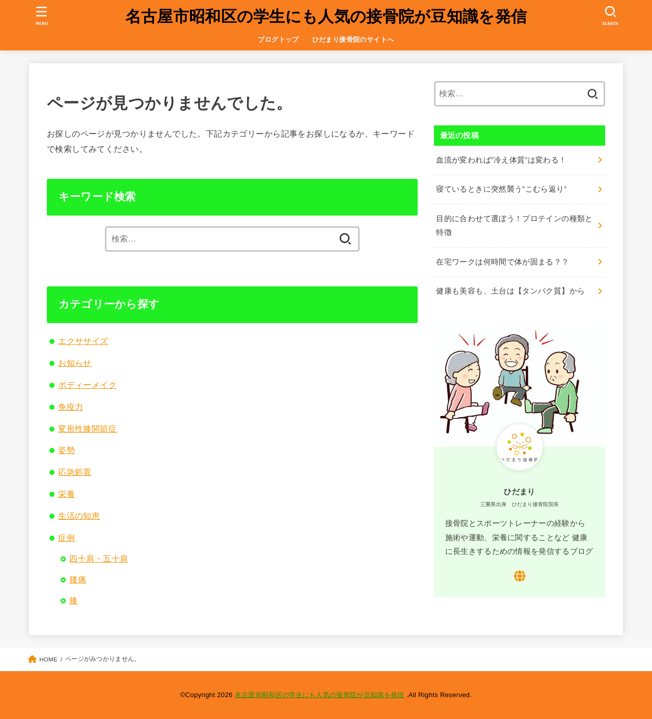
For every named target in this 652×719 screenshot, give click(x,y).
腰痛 (77, 579)
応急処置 (75, 471)
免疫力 (70, 406)
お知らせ (75, 362)
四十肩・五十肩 (98, 558)
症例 (66, 537)
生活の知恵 (79, 515)
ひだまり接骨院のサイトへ (353, 39)
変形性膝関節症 (87, 428)
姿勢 (66, 450)
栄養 (66, 493)
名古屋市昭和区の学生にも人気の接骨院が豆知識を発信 (326, 16)
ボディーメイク (87, 384)
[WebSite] (520, 576)
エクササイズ (83, 340)
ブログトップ (278, 39)
